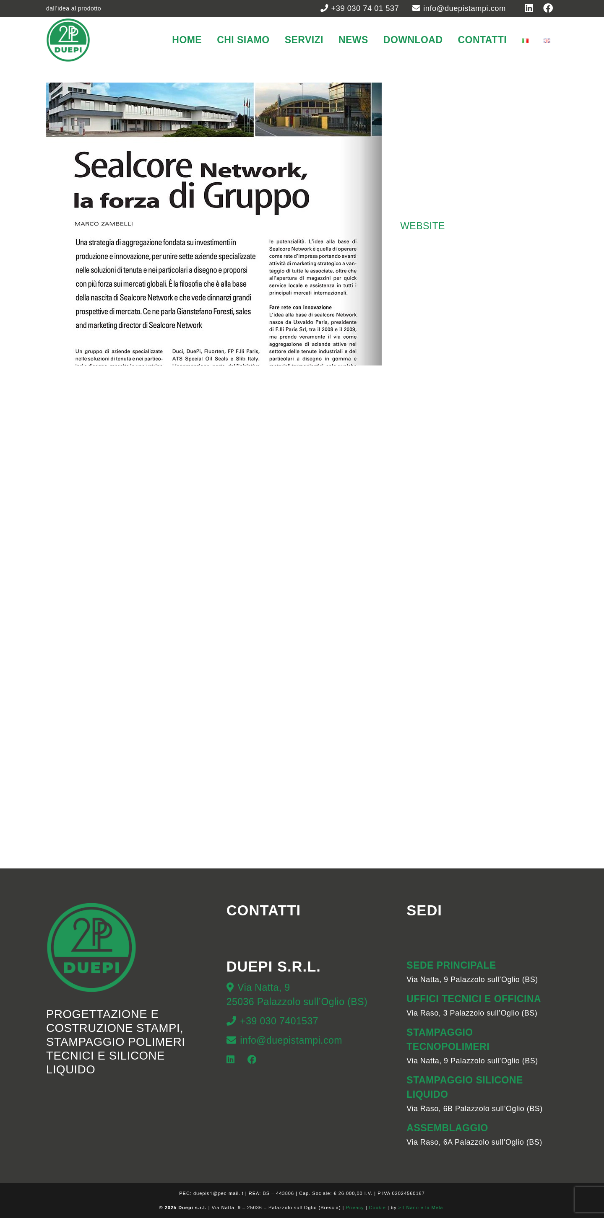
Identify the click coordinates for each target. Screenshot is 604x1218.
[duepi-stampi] (68, 40)
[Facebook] (252, 1059)
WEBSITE (422, 225)
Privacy (355, 1207)
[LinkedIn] (230, 1059)
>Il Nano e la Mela (421, 1207)
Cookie (377, 1207)
